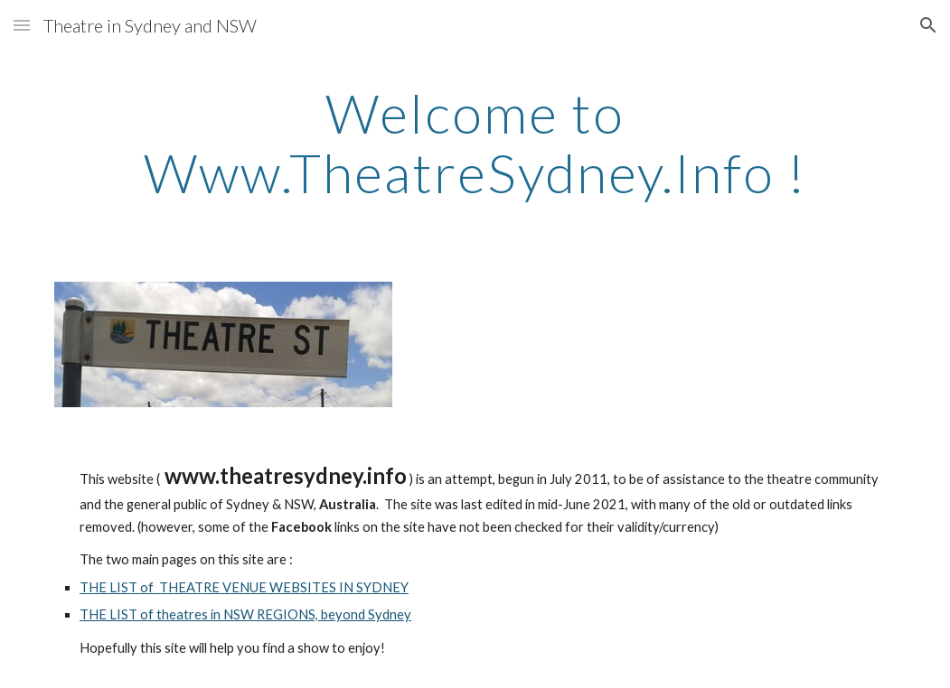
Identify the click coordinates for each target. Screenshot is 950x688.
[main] (475, 142)
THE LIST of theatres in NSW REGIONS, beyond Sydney (245, 614)
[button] (21, 25)
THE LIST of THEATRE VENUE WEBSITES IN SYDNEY (244, 587)
